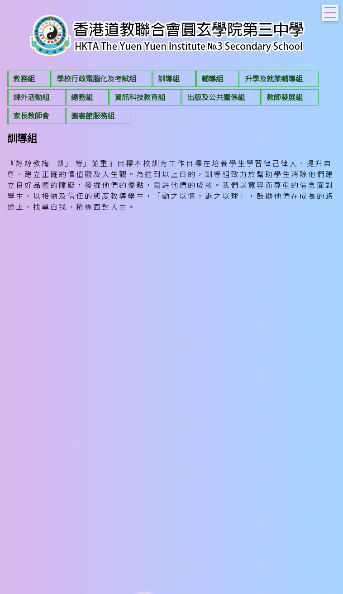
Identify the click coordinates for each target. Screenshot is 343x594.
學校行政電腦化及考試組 (96, 78)
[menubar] (171, 98)
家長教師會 (31, 115)
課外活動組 (31, 97)
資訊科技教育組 (139, 97)
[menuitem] (29, 79)
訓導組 (169, 78)
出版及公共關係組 (216, 97)
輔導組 (212, 78)
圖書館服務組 (92, 115)
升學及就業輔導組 (274, 78)
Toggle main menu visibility (331, 9)
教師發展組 (285, 97)
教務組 (24, 78)
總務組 (82, 97)
